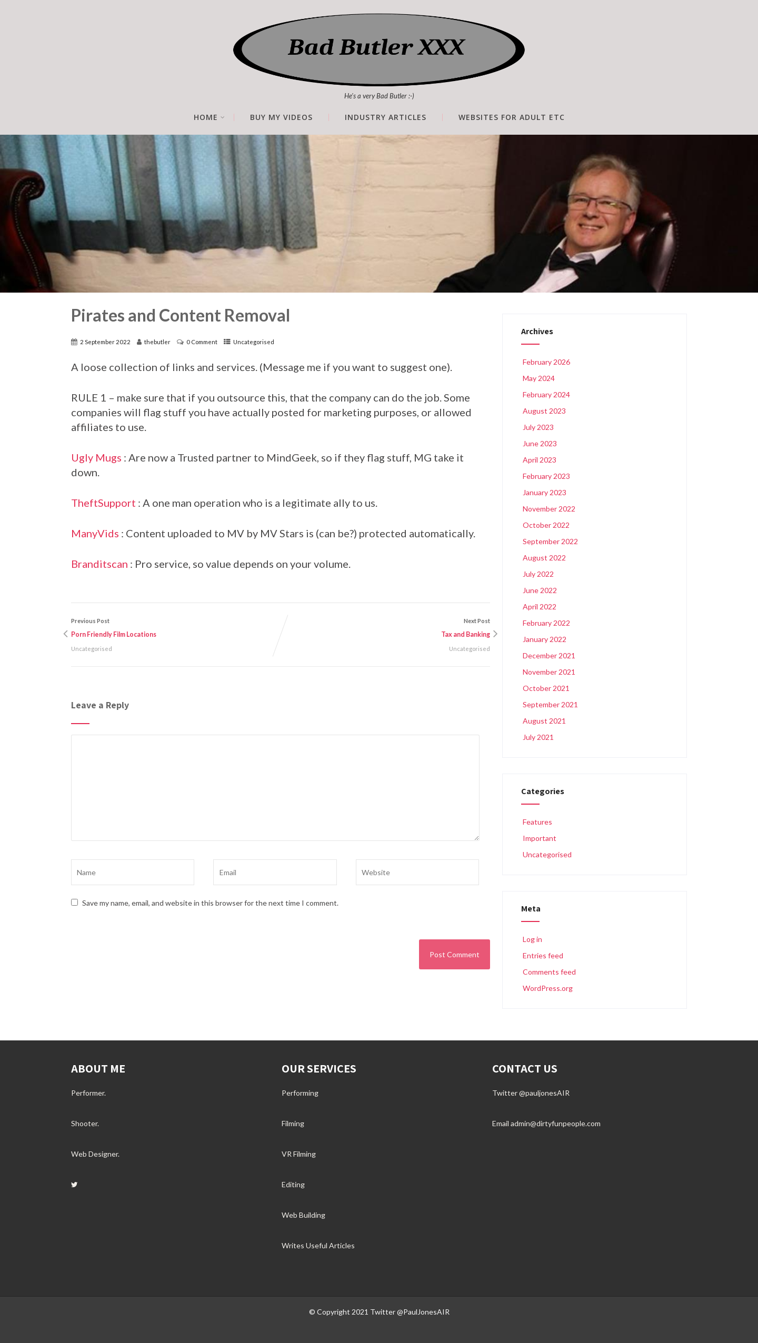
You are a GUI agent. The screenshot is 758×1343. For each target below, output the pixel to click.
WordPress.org (547, 988)
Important (538, 838)
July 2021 (538, 737)
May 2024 (539, 378)
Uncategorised (253, 341)
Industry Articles (385, 117)
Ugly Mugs (96, 457)
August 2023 (544, 410)
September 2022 (550, 541)
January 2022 (544, 639)
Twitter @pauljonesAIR (531, 1092)
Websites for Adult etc (511, 117)
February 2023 (546, 476)
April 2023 (539, 459)
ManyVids (95, 533)
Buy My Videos (281, 117)
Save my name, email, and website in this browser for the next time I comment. (210, 902)
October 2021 (546, 688)
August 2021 (544, 720)
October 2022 (546, 524)
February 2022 (546, 622)
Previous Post (176, 629)
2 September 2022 (105, 341)
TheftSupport (103, 502)
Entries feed (542, 955)
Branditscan (99, 563)
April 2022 (539, 606)
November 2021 (549, 671)
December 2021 (549, 655)
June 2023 (540, 443)
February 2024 (546, 394)
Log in (531, 939)
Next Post (385, 629)
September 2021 (550, 704)
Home (209, 117)
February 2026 (546, 361)
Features (536, 821)
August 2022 (544, 557)
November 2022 (549, 508)
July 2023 (538, 427)
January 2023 (544, 492)
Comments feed (548, 971)
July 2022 (538, 573)
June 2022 (540, 590)
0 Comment (201, 341)
